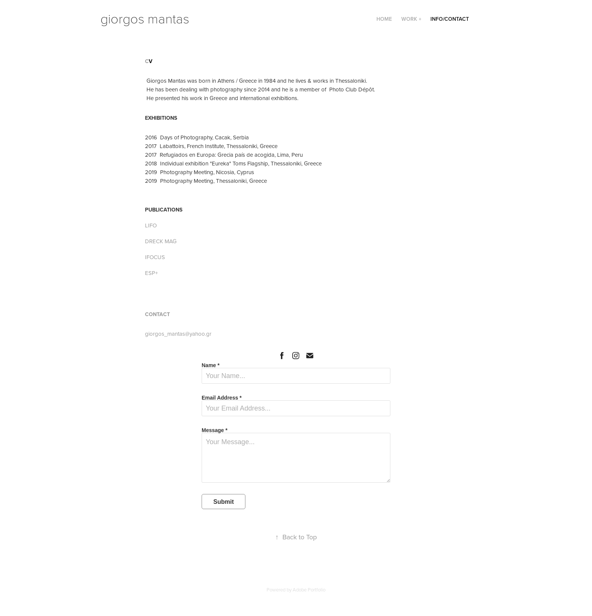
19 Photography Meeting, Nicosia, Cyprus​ (203, 172)
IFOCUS (155, 257)
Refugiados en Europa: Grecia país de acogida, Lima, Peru (231, 155)
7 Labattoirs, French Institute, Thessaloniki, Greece (216, 146)
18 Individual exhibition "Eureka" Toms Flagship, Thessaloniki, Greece (237, 163)
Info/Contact (449, 19)
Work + (411, 19)
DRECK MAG (161, 241)
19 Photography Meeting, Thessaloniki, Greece (209, 181)
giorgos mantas (144, 18)
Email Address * (222, 397)
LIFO (151, 225)
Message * (214, 430)
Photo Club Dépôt (351, 89)
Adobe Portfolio (309, 589)
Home (384, 19)
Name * (210, 365)
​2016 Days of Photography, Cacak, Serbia (197, 137)
